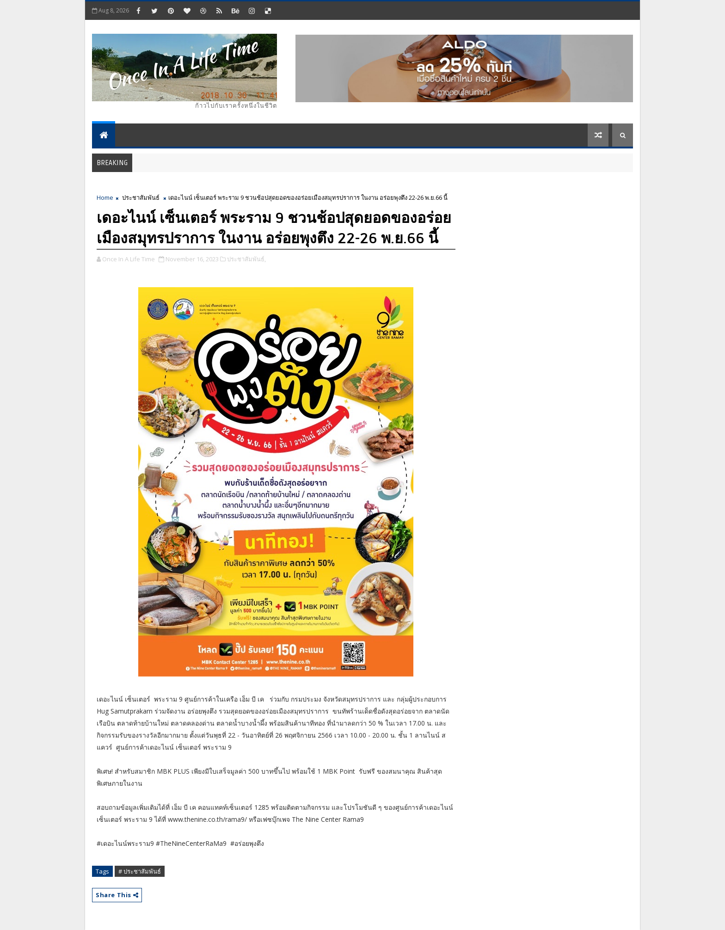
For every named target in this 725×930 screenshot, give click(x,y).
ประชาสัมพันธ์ (141, 197)
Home (105, 197)
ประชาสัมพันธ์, (246, 259)
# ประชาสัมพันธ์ (139, 871)
